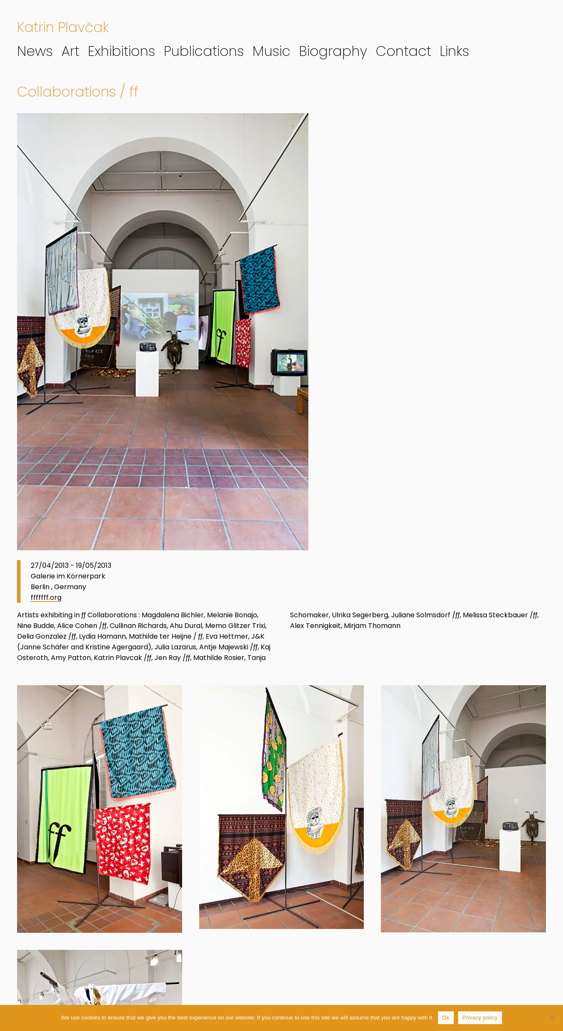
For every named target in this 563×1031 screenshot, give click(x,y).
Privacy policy (480, 1017)
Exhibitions (121, 51)
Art (70, 51)
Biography (333, 51)
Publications (204, 51)
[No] (552, 1017)
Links (454, 51)
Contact (403, 51)
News (35, 51)
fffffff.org (46, 597)
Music (271, 51)
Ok (446, 1017)
